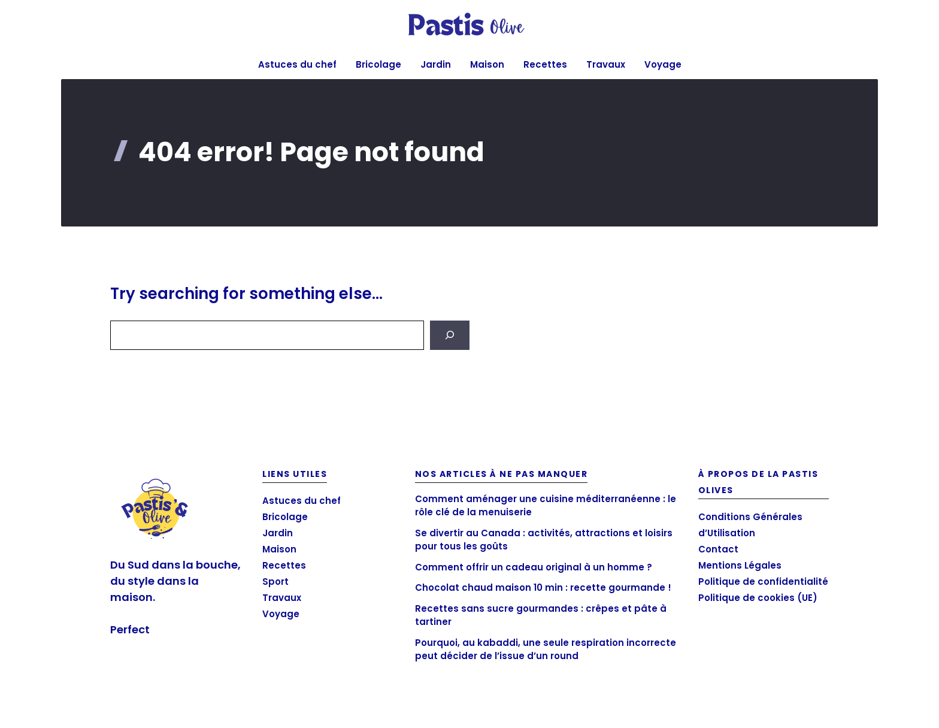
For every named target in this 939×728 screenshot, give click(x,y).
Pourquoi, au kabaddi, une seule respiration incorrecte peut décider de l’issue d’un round (545, 649)
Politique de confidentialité (763, 581)
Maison (487, 64)
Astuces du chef (297, 64)
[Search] (449, 335)
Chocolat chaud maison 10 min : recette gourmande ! (543, 587)
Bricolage (378, 64)
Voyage (662, 64)
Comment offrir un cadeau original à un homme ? (533, 567)
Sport (275, 581)
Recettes (545, 64)
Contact (718, 549)
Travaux (605, 64)
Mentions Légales (740, 565)
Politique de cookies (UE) (757, 597)
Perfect (130, 629)
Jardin (435, 64)
